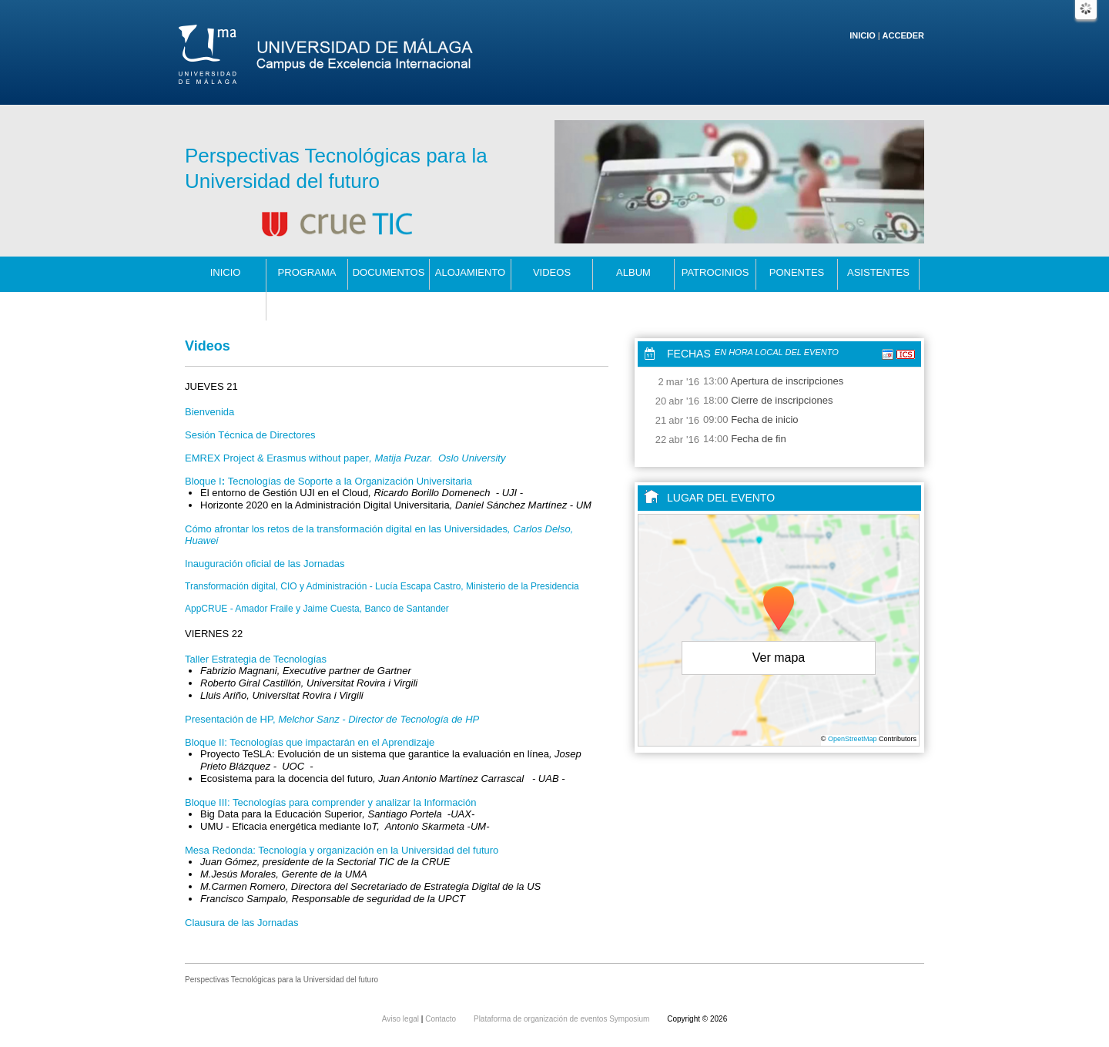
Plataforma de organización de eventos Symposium (563, 1019)
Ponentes (797, 272)
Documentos (389, 272)
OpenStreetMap (852, 739)
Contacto (225, 303)
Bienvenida (209, 412)
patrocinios (715, 272)
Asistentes (878, 272)
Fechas (689, 353)
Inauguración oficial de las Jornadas (264, 563)
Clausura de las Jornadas (241, 922)
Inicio (862, 35)
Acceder (903, 35)
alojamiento (470, 272)
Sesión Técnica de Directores (250, 435)
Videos (552, 272)
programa (307, 272)
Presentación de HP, (332, 719)
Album (633, 272)
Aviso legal (401, 1019)
